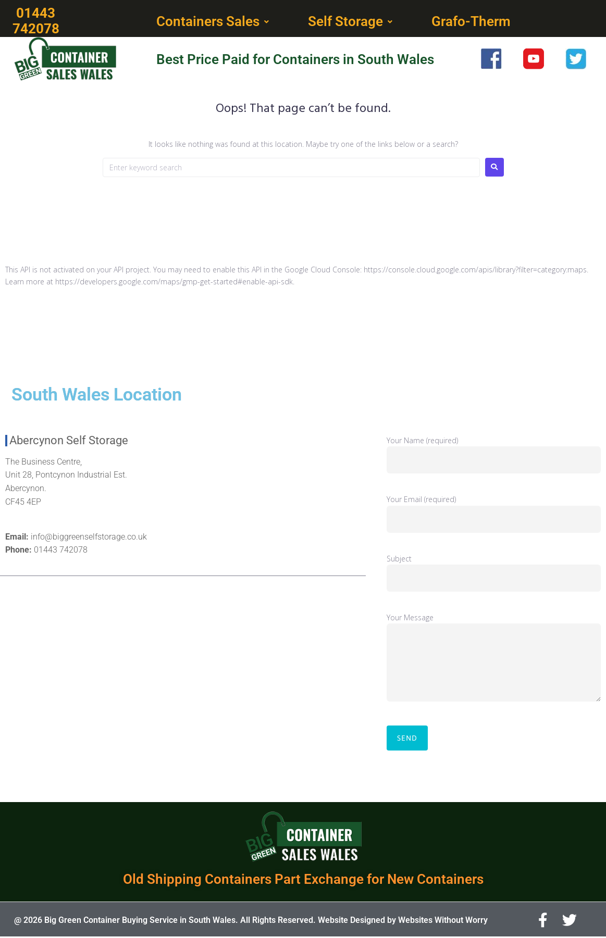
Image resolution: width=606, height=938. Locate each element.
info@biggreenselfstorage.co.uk (89, 538)
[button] (214, 22)
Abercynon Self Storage (68, 441)
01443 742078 (61, 551)
